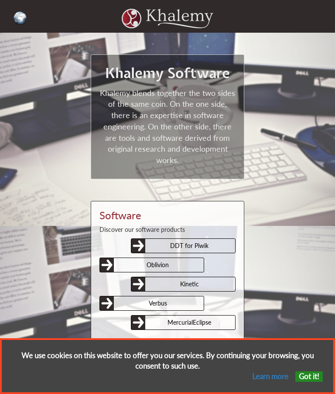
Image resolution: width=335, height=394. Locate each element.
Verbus (158, 303)
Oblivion (158, 264)
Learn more (270, 376)
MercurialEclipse (189, 322)
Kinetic (189, 284)
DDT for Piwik (189, 245)
